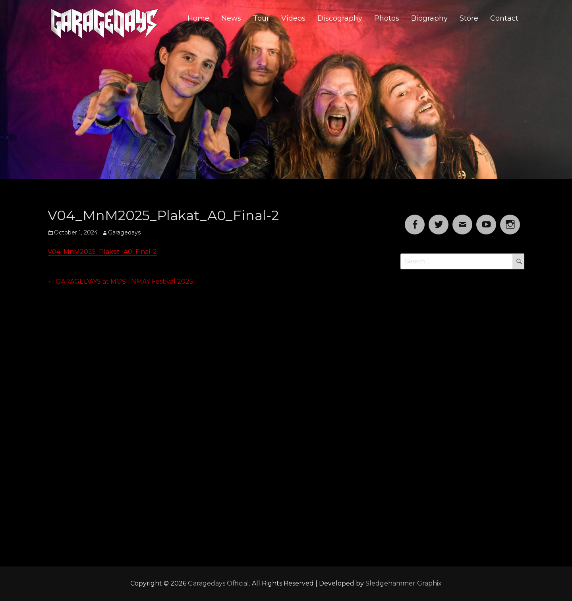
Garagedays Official (218, 583)
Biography (429, 18)
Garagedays (124, 232)
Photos (386, 18)
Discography (339, 18)
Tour (261, 18)
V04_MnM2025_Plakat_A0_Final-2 (102, 251)
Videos (293, 18)
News (231, 18)
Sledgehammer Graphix (403, 583)
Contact (504, 18)
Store (469, 18)
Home (198, 18)
